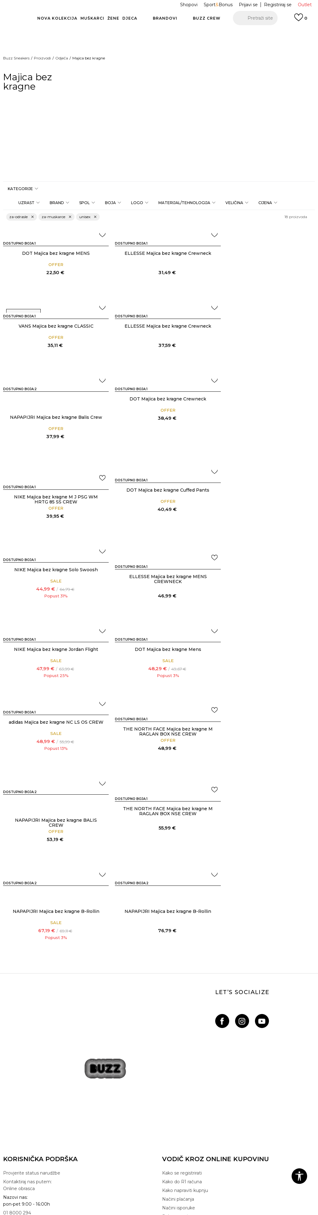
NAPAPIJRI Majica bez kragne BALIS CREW (265, 604)
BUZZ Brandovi (178, 1055)
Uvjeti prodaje (18, 1046)
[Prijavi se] (300, 20)
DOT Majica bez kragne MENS (53, 253)
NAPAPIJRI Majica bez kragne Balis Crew (158, 347)
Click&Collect (176, 1007)
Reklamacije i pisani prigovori (34, 1116)
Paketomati (175, 998)
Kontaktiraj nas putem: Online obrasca (27, 966)
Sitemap (171, 1090)
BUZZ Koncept (178, 1046)
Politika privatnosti (23, 1064)
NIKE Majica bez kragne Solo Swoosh (265, 417)
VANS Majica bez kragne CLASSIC (265, 253)
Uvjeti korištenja (20, 1055)
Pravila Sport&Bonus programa (36, 1081)
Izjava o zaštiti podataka (29, 1073)
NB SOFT (177, 1197)
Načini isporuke (178, 989)
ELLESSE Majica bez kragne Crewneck (159, 253)
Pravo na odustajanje (25, 1107)
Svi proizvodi (175, 1015)
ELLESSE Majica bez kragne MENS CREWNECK (53, 506)
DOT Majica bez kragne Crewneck (265, 326)
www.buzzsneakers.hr (127, 1197)
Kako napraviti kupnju (185, 972)
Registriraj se (278, 4)
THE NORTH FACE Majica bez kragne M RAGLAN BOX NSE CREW (159, 586)
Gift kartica (14, 1090)
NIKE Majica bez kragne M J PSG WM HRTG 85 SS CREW (53, 427)
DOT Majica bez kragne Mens (265, 496)
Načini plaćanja (178, 981)
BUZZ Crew (175, 1064)
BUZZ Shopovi (178, 1073)
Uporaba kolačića (21, 1099)
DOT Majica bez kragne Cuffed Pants (158, 417)
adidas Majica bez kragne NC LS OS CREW (53, 579)
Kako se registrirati (182, 954)
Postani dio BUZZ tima (187, 1081)
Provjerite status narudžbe (31, 954)
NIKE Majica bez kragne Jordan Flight (159, 496)
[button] (255, 18)
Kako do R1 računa (182, 963)
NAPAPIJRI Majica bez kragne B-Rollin (159, 692)
